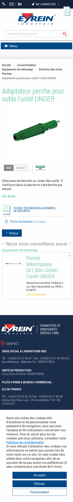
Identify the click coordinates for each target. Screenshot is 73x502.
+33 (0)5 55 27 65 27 (4, 3)
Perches (7, 73)
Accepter (39, 475)
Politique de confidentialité (25, 442)
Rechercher (68, 33)
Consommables (26, 65)
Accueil (6, 65)
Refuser (39, 483)
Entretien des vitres (50, 69)
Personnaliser (39, 492)
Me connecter (44, 4)
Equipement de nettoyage (17, 69)
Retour (11, 233)
